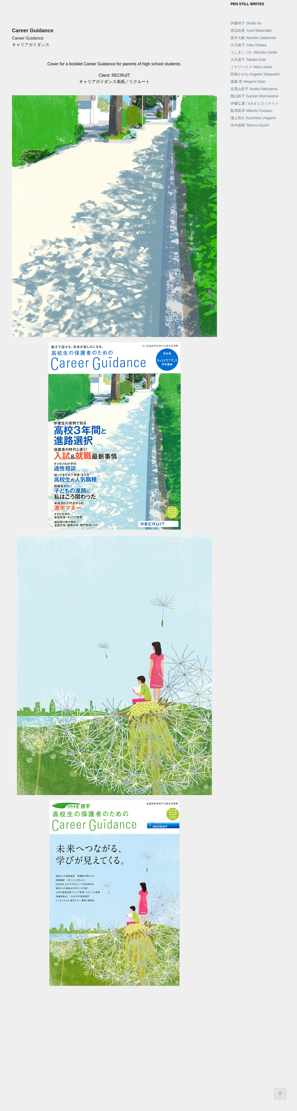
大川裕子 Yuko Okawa (248, 45)
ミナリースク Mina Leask (251, 67)
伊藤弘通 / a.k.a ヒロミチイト (254, 103)
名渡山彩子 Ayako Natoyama (253, 89)
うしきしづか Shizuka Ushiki (253, 52)
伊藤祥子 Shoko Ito (245, 23)
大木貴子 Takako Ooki (248, 60)
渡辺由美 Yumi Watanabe (251, 30)
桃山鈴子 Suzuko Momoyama (254, 96)
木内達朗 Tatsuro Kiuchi (249, 125)
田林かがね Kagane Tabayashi (255, 74)
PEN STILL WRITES (247, 4)
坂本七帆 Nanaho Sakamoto (253, 38)
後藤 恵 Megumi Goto (247, 81)
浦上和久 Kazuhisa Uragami (253, 118)
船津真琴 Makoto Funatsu (251, 111)
